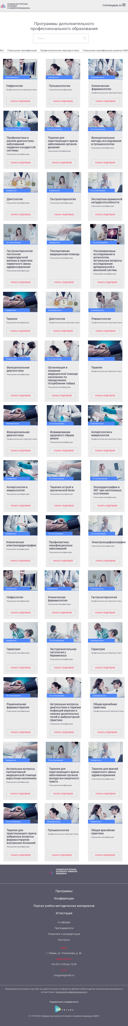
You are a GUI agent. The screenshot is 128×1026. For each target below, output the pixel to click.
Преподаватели (64, 928)
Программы (64, 891)
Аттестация (64, 913)
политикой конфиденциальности (71, 992)
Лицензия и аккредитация (64, 933)
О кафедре (64, 922)
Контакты (64, 939)
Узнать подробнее (20, 101)
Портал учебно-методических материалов (64, 906)
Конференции (64, 898)
